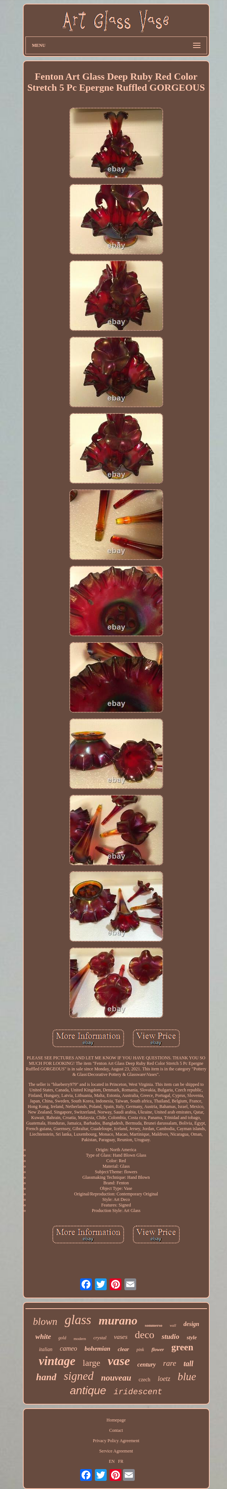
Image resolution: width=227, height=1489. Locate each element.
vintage (57, 1361)
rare (169, 1363)
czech (144, 1379)
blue (187, 1376)
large (91, 1363)
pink (140, 1349)
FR (121, 1461)
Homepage (116, 1420)
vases (120, 1336)
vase (119, 1361)
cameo (68, 1348)
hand (46, 1377)
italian (45, 1349)
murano (118, 1320)
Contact (116, 1430)
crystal (99, 1337)
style (192, 1337)
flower (157, 1349)
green (182, 1347)
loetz (164, 1378)
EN (112, 1461)
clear (123, 1349)
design (191, 1324)
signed (79, 1375)
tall (188, 1364)
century (146, 1364)
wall (173, 1325)
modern (79, 1338)
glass (78, 1320)
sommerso (153, 1325)
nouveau (116, 1377)
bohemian (97, 1348)
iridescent (138, 1392)
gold (62, 1337)
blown (45, 1321)
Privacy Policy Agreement (116, 1440)
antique (88, 1390)
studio (170, 1336)
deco (144, 1334)
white (43, 1336)
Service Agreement (116, 1451)
